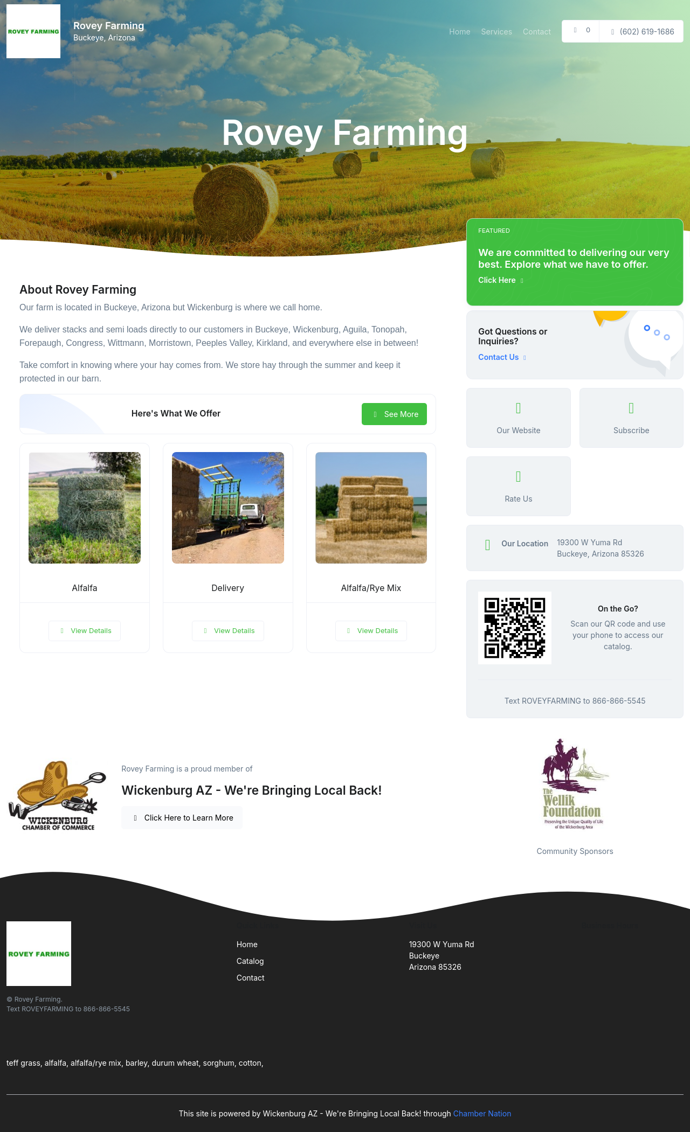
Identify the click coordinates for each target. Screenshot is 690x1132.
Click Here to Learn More (181, 817)
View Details (85, 630)
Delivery (227, 588)
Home (459, 31)
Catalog (250, 961)
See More (394, 414)
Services (496, 31)
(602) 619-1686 (641, 31)
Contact (537, 31)
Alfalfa (84, 588)
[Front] (35, 31)
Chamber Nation (482, 1113)
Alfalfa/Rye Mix (371, 588)
